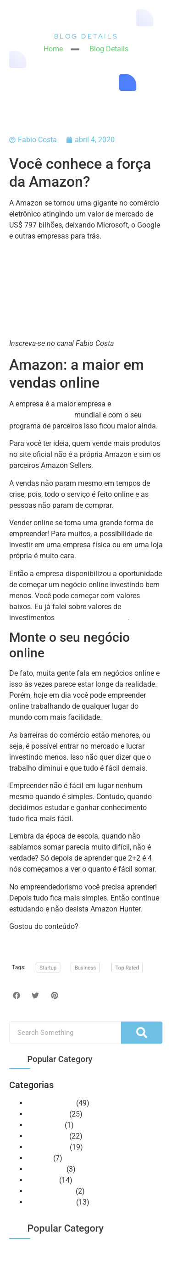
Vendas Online (51, 1202)
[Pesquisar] (141, 1033)
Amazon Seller (51, 1103)
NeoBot (39, 1158)
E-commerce (47, 1114)
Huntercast (45, 1125)
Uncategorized (51, 1191)
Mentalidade (48, 1147)
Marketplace (47, 1136)
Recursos (42, 1180)
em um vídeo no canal (92, 617)
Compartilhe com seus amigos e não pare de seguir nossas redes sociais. (81, 937)
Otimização (46, 1169)
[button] (16, 995)
